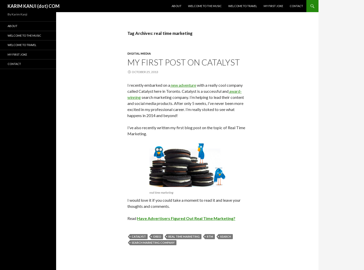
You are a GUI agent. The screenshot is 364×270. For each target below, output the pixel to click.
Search (225, 236)
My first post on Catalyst (183, 62)
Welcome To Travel (242, 6)
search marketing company (153, 242)
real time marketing (184, 236)
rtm (210, 236)
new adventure (183, 85)
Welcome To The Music (205, 6)
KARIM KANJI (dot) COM (34, 6)
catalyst (139, 236)
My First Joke (273, 6)
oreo (157, 236)
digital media (139, 53)
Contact (296, 6)
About (176, 6)
